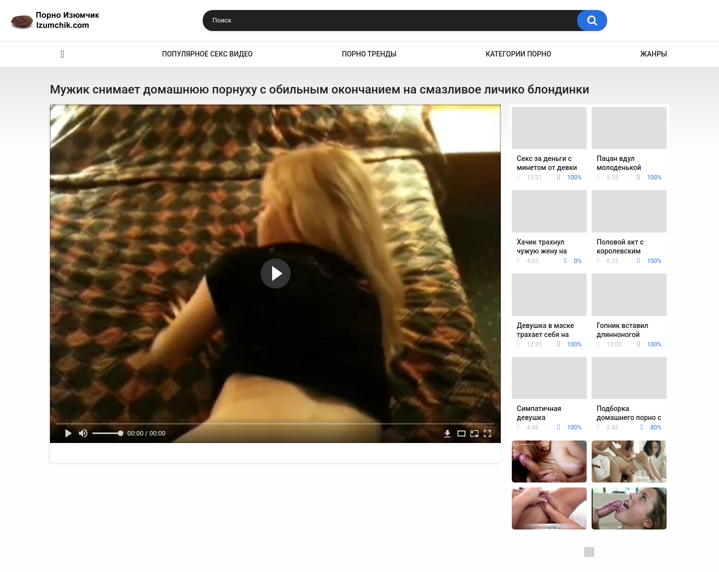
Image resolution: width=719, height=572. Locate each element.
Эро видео (62, 54)
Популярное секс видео (207, 54)
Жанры (653, 54)
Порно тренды (369, 54)
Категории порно (518, 54)
